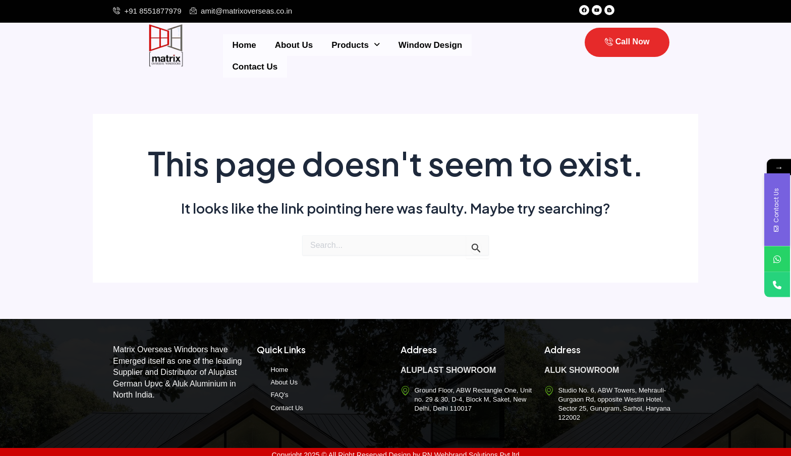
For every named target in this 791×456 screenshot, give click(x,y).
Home (241, 44)
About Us (286, 44)
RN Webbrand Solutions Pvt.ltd (471, 448)
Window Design (415, 44)
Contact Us (485, 44)
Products (344, 44)
